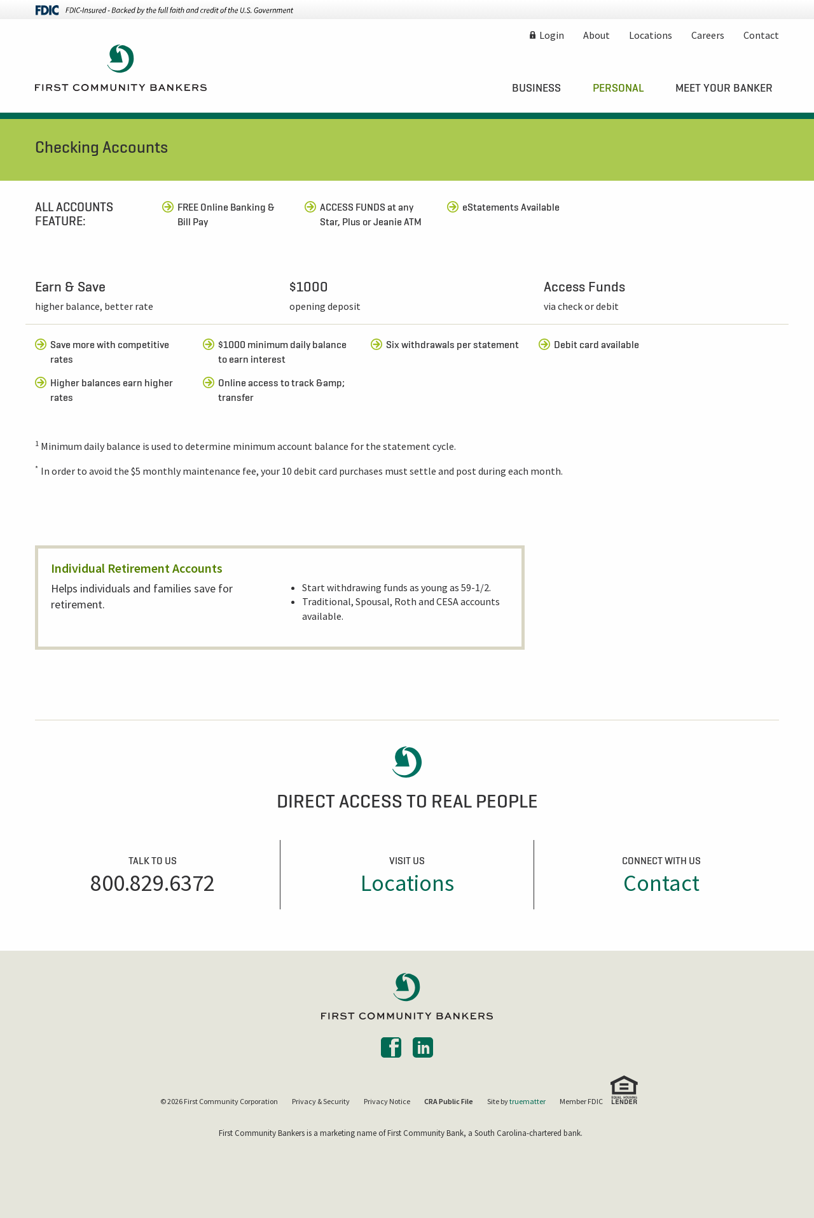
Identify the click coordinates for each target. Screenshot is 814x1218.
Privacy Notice (387, 1101)
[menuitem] (536, 88)
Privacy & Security (321, 1101)
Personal (618, 87)
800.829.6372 (152, 883)
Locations (650, 35)
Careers (707, 35)
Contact (761, 35)
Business (536, 87)
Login (551, 35)
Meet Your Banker (724, 87)
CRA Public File (448, 1101)
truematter (527, 1101)
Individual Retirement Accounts (137, 568)
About (596, 35)
